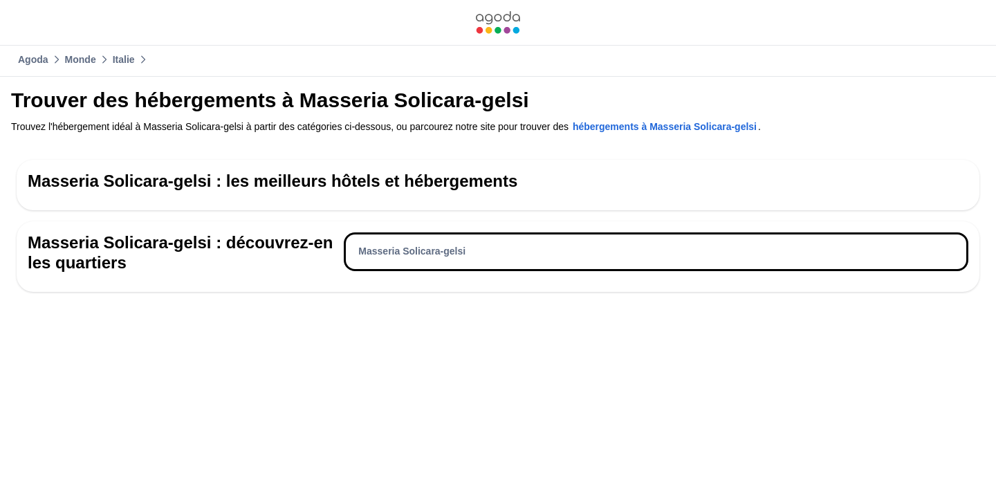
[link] (498, 22)
